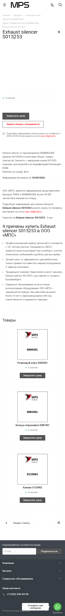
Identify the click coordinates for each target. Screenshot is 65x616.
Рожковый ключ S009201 (32, 362)
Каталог (7, 570)
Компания (8, 563)
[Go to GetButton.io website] (58, 613)
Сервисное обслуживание (17, 578)
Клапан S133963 (32, 487)
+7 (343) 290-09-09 (18, 594)
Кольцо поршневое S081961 (33, 425)
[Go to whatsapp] (57, 607)
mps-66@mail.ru (48, 136)
